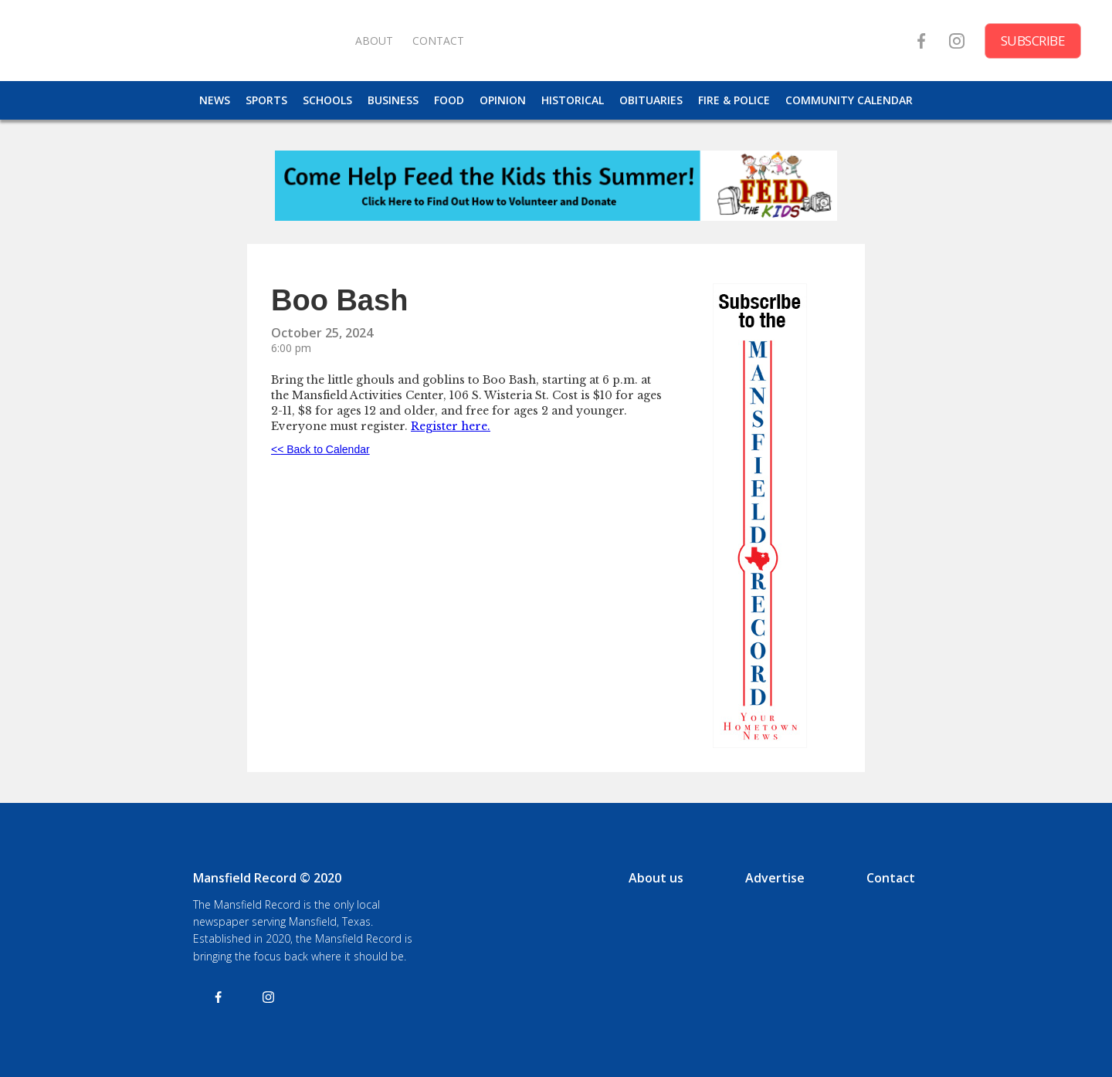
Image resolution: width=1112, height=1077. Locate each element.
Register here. (450, 426)
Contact (890, 877)
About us (656, 877)
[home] (185, 40)
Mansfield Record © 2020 (267, 877)
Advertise (775, 877)
